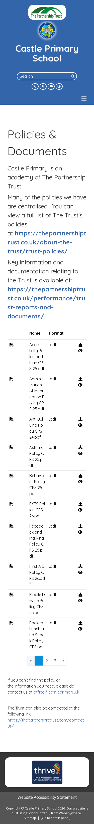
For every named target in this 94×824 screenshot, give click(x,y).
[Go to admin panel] (55, 818)
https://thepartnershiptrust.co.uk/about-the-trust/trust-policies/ (47, 242)
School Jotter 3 (38, 813)
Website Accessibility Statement (47, 797)
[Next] (63, 661)
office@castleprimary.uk (58, 692)
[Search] (73, 76)
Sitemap (30, 818)
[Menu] (84, 99)
